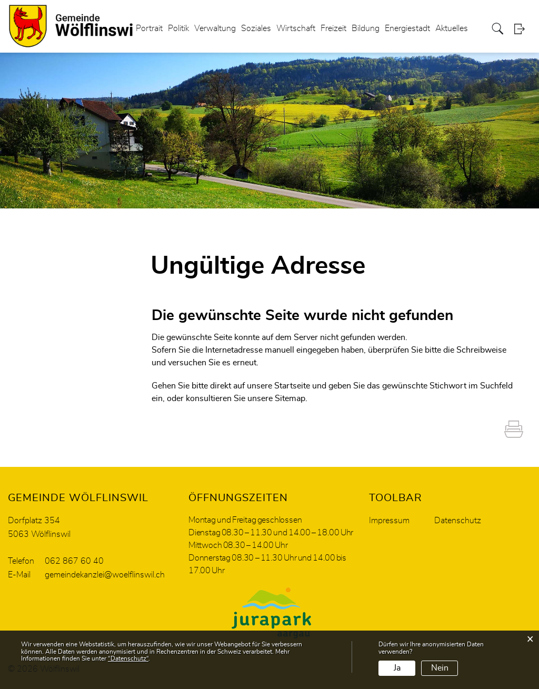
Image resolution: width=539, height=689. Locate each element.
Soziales (256, 28)
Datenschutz (457, 520)
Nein (439, 668)
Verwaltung (215, 28)
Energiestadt (407, 28)
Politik (178, 28)
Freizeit (333, 28)
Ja (397, 668)
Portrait (149, 28)
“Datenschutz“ (128, 658)
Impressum (389, 520)
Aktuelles (451, 28)
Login (522, 28)
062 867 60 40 (74, 561)
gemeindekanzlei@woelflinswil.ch (105, 575)
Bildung (366, 28)
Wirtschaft (295, 28)
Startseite (292, 386)
